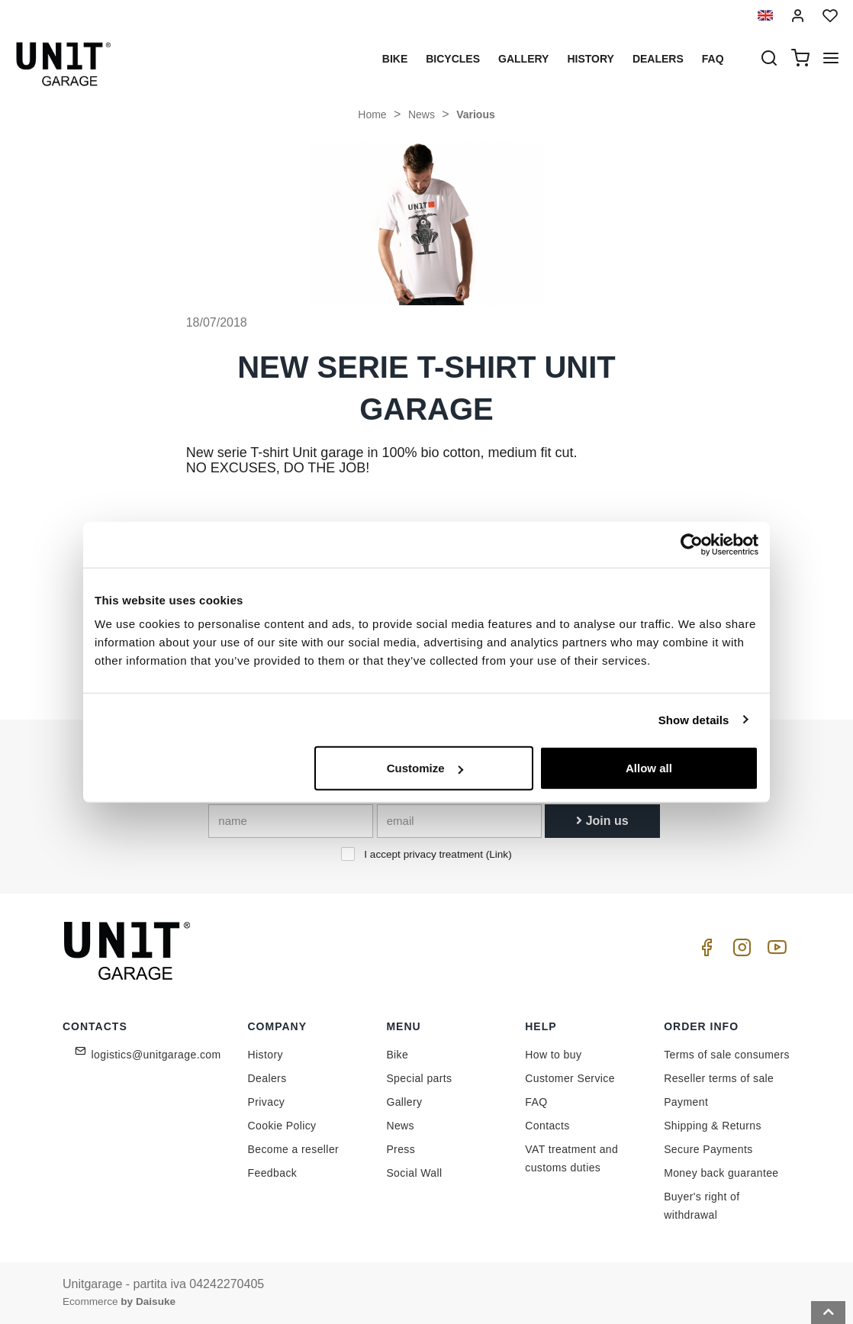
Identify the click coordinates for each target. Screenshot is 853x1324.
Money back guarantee (721, 1173)
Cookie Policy (282, 1125)
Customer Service (570, 1078)
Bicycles (453, 59)
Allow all (649, 768)
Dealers (658, 59)
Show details (693, 719)
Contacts (547, 1125)
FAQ (536, 1102)
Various (475, 114)
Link (498, 854)
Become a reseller (294, 1149)
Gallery (523, 59)
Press (400, 1149)
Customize (425, 768)
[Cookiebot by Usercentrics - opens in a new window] (691, 544)
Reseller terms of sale (719, 1078)
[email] (459, 821)
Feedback (273, 1173)
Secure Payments (708, 1149)
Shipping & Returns (712, 1125)
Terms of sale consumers (727, 1055)
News (421, 114)
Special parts (419, 1078)
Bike (394, 59)
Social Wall (414, 1173)
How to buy (553, 1055)
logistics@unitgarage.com (156, 1055)
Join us (602, 820)
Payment (686, 1102)
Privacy (266, 1102)
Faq (713, 59)
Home (372, 114)
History (590, 59)
